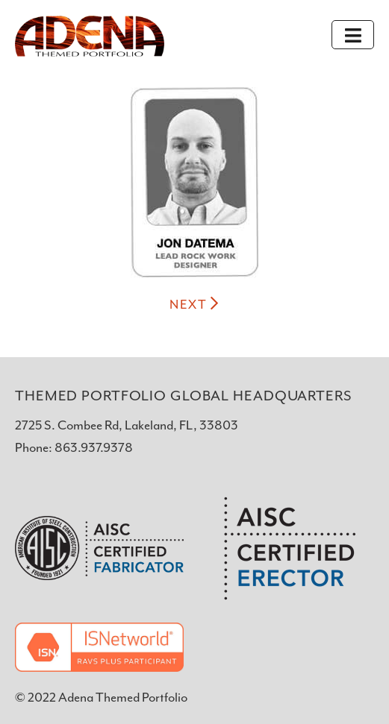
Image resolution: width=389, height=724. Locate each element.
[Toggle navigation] (353, 34)
